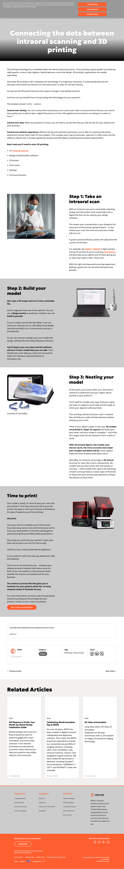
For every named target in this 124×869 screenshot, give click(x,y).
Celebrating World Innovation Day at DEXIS (61, 723)
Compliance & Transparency (56, 857)
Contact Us (42, 802)
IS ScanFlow (110, 252)
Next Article (111, 671)
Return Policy (67, 815)
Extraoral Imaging (20, 811)
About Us (42, 798)
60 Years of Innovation (95, 722)
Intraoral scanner (78, 653)
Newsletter (42, 811)
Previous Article (14, 671)
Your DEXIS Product (69, 807)
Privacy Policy (29, 857)
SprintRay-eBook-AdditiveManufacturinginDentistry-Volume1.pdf (32, 628)
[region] (62, 9)
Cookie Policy (40, 857)
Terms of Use (18, 857)
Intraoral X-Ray (19, 802)
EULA (16, 861)
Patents (22, 861)
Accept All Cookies (92, 14)
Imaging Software (20, 798)
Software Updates (69, 798)
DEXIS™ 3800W (92, 249)
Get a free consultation (22, 607)
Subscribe (23, 844)
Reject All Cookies (92, 9)
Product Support (68, 802)
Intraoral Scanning (20, 807)
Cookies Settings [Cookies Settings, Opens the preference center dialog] (92, 4)
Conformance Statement (47, 807)
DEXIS (43, 654)
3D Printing (68, 653)
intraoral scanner (20, 150)
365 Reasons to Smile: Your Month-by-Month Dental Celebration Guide (22, 725)
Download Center (69, 811)
